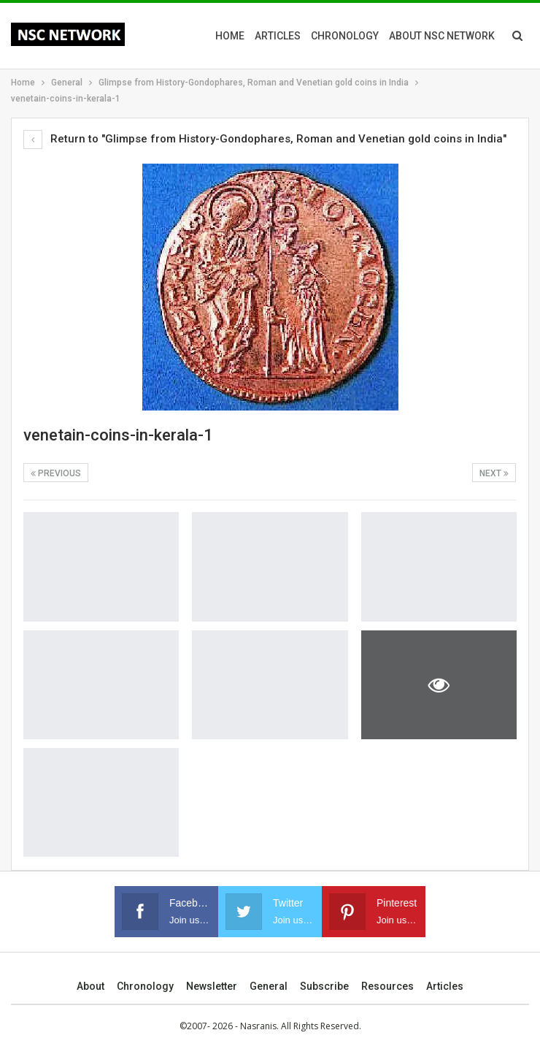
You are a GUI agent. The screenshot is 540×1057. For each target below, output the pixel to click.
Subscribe (324, 986)
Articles (278, 36)
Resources (387, 986)
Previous (56, 473)
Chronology (345, 36)
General (269, 986)
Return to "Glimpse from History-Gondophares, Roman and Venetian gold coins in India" (264, 138)
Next (494, 473)
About (90, 986)
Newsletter (211, 986)
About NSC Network (442, 36)
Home (229, 36)
